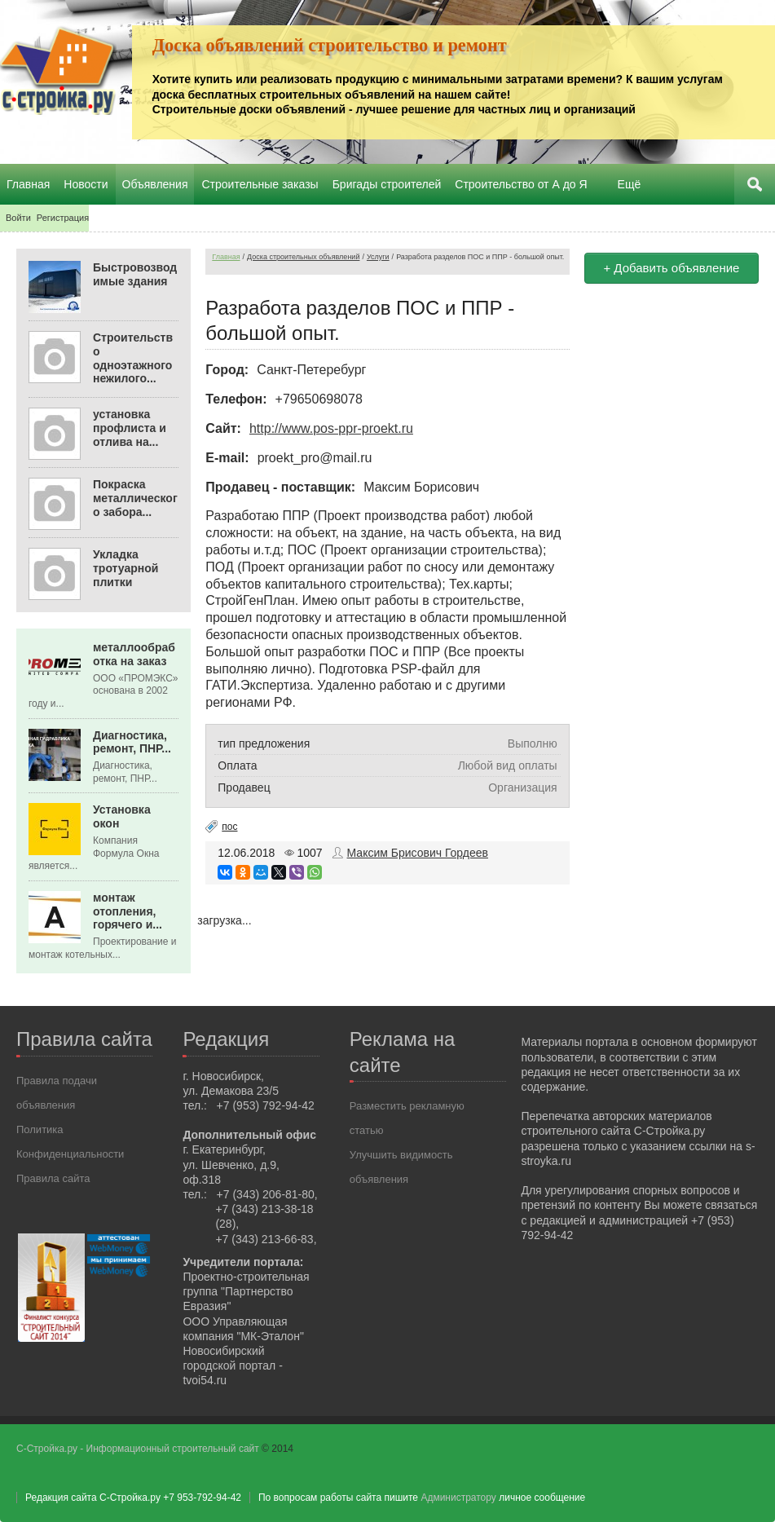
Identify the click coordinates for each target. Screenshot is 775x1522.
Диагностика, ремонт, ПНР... (132, 742)
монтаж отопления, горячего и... (127, 911)
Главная (226, 257)
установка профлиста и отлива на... (129, 428)
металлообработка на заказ (134, 654)
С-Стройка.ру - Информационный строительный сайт (139, 1448)
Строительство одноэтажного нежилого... (133, 358)
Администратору (458, 1497)
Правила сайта (53, 1178)
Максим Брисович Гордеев (417, 852)
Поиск (754, 184)
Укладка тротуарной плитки (125, 568)
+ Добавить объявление (671, 268)
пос (229, 826)
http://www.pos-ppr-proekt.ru (331, 428)
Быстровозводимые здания (135, 274)
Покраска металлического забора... (135, 498)
